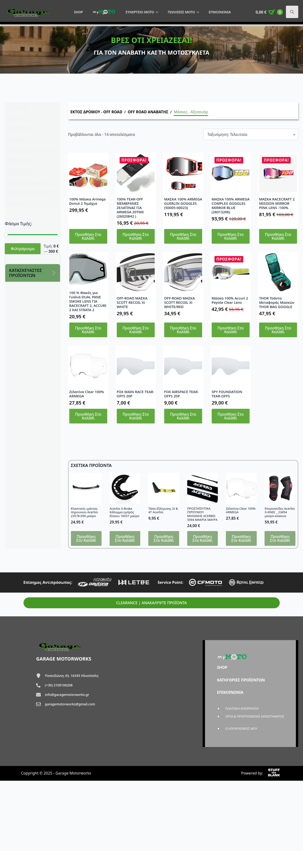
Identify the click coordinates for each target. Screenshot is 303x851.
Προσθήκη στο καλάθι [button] (88, 236)
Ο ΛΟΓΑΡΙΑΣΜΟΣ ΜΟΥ (241, 728)
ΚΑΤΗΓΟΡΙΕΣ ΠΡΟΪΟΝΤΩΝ (241, 680)
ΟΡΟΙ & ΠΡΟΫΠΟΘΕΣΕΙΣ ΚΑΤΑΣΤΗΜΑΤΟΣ (254, 716)
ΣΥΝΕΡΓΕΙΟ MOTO (140, 12)
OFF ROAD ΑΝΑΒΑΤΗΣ (148, 111)
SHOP (78, 12)
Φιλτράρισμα (23, 248)
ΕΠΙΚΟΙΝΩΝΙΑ (220, 12)
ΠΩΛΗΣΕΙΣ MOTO (181, 12)
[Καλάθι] (269, 12)
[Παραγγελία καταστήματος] (250, 134)
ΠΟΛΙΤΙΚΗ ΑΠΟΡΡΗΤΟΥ (242, 708)
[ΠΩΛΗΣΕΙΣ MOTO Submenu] (199, 12)
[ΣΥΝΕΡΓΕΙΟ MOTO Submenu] (158, 12)
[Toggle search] (292, 12)
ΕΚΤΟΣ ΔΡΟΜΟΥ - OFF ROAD (96, 111)
